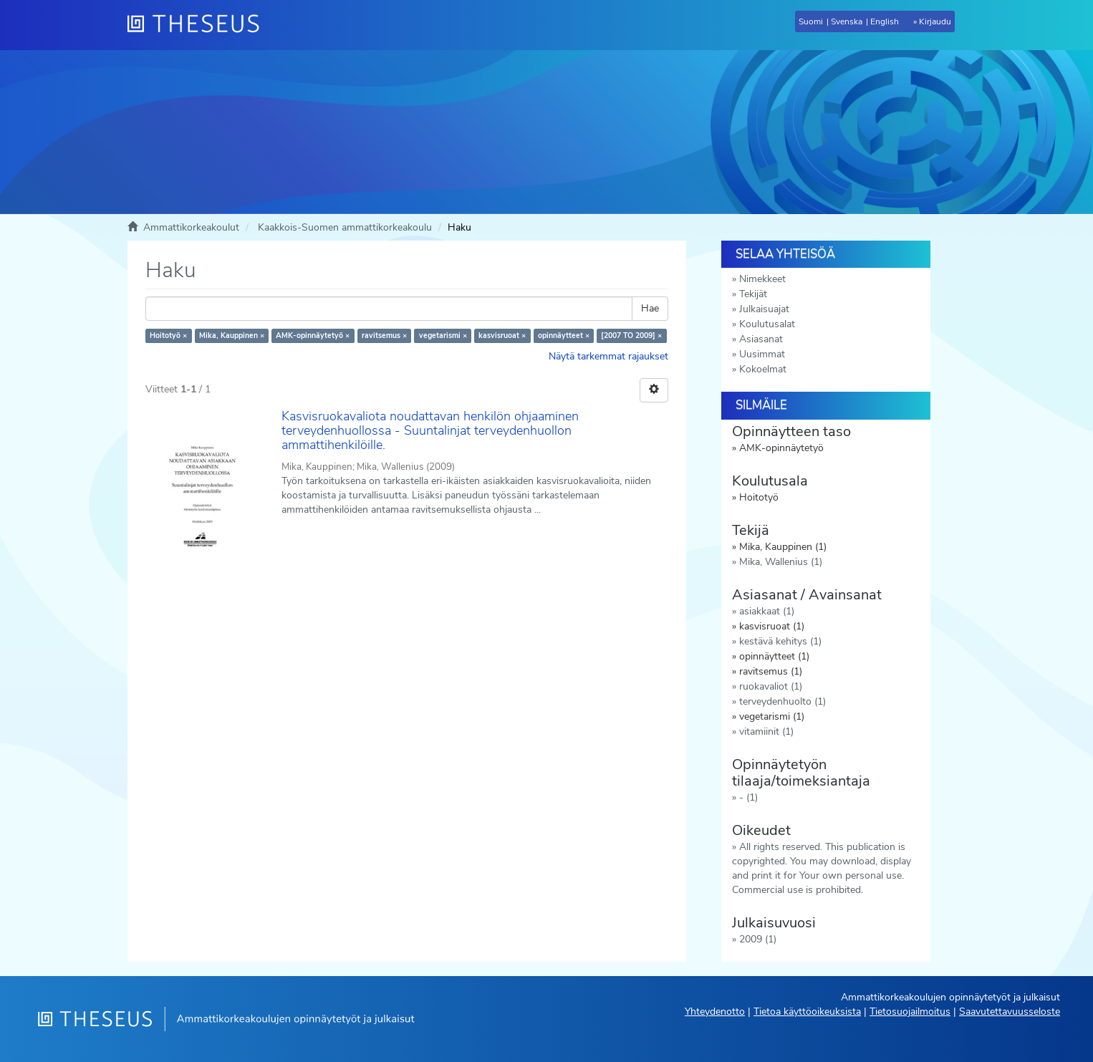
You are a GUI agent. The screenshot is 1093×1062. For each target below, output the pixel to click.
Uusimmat (762, 354)
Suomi (811, 21)
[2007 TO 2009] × (631, 335)
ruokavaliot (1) (770, 686)
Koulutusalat (767, 324)
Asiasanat (761, 339)
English (884, 21)
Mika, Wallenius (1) (780, 562)
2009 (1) (757, 939)
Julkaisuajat (764, 309)
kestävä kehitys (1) (780, 641)
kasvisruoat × (502, 335)
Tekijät (753, 294)
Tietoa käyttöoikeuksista (807, 1011)
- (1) (748, 797)
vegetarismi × (443, 335)
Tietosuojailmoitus (910, 1011)
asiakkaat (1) (766, 611)
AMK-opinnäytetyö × (313, 335)
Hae (650, 308)
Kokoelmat (762, 369)
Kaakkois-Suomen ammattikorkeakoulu (345, 227)
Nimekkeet (762, 279)
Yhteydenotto (715, 1011)
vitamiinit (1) (766, 731)
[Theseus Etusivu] (199, 25)
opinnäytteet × (563, 335)
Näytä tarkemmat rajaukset (608, 356)
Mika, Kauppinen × (231, 335)
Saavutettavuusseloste (1009, 1011)
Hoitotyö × (168, 335)
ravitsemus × (384, 335)
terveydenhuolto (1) (782, 701)
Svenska (846, 21)
